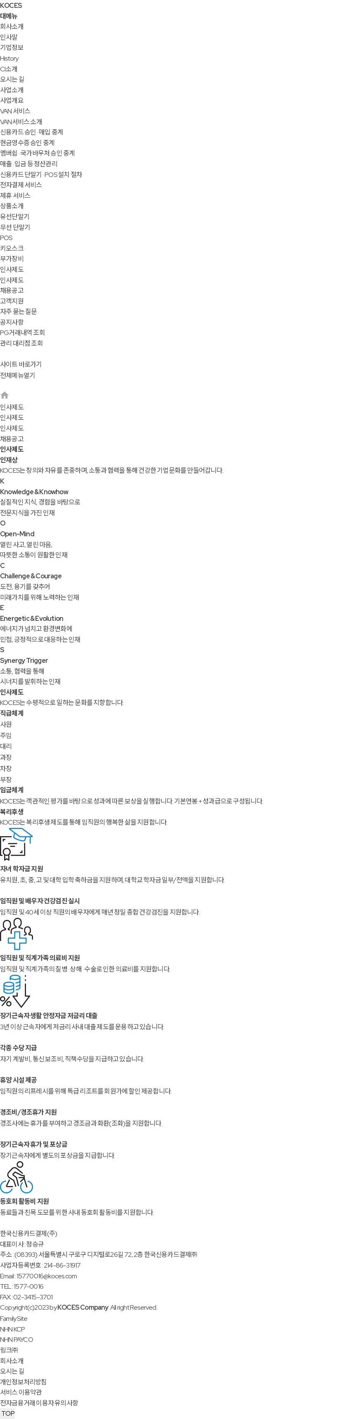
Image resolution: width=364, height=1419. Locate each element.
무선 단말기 (15, 227)
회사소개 (12, 26)
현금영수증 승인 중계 (27, 143)
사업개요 (12, 100)
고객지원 (12, 301)
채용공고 (12, 290)
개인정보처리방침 (23, 1382)
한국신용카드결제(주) (28, 1233)
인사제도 (12, 269)
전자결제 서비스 (21, 185)
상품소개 (12, 206)
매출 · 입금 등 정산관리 (28, 164)
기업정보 (12, 47)
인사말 (9, 37)
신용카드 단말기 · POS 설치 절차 (41, 174)
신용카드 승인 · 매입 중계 (31, 132)
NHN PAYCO (16, 1339)
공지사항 (12, 322)
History (9, 58)
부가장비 (12, 259)
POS (6, 237)
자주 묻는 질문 (18, 311)
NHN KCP (12, 1329)
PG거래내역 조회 (22, 332)
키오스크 (12, 248)
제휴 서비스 (15, 195)
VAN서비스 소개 (21, 122)
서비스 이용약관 (21, 1392)
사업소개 (12, 90)
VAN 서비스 (15, 111)
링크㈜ (9, 1350)
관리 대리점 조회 (21, 343)
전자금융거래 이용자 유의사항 (39, 1403)
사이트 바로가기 (21, 364)
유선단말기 (14, 216)
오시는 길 (12, 79)
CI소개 (8, 69)
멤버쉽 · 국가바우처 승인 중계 (37, 153)
